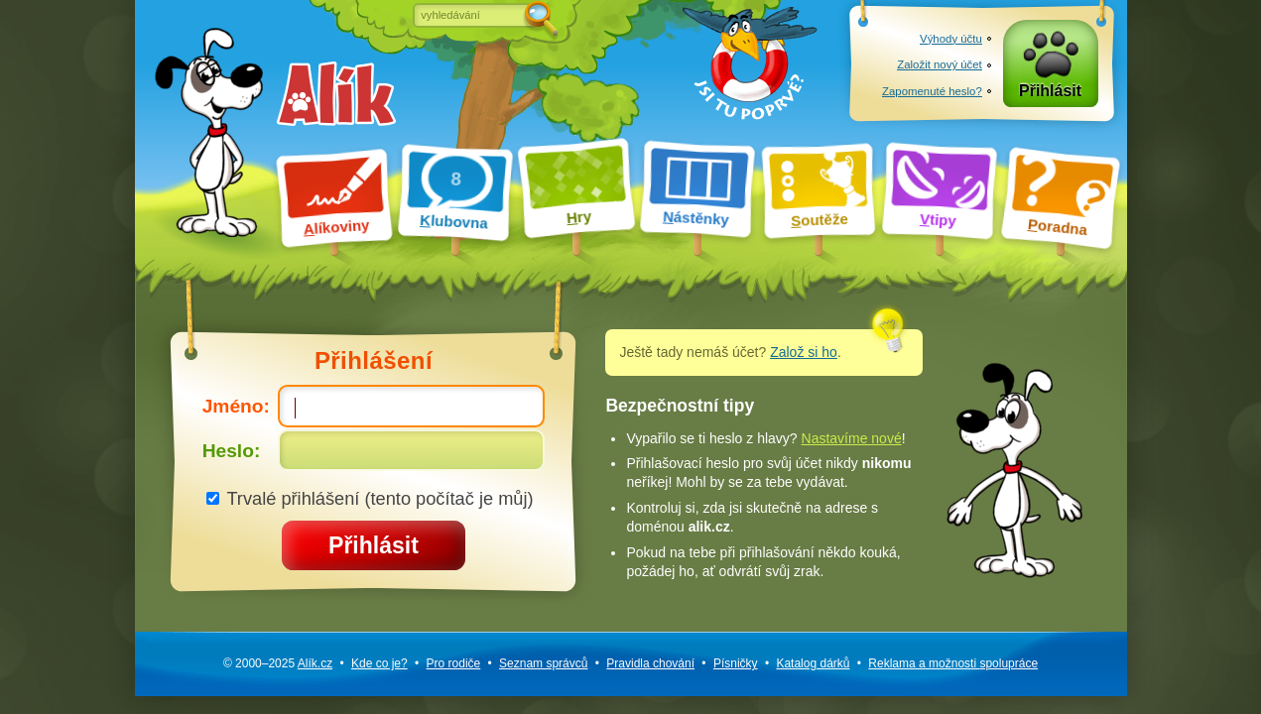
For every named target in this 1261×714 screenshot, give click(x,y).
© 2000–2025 (277, 663)
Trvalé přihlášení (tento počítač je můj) (370, 498)
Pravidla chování (650, 663)
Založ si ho (803, 352)
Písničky (735, 663)
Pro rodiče (454, 663)
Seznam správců (543, 663)
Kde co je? (379, 663)
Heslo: (374, 450)
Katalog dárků (812, 663)
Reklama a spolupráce (953, 663)
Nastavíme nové (852, 438)
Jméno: (374, 405)
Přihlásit (1050, 90)
